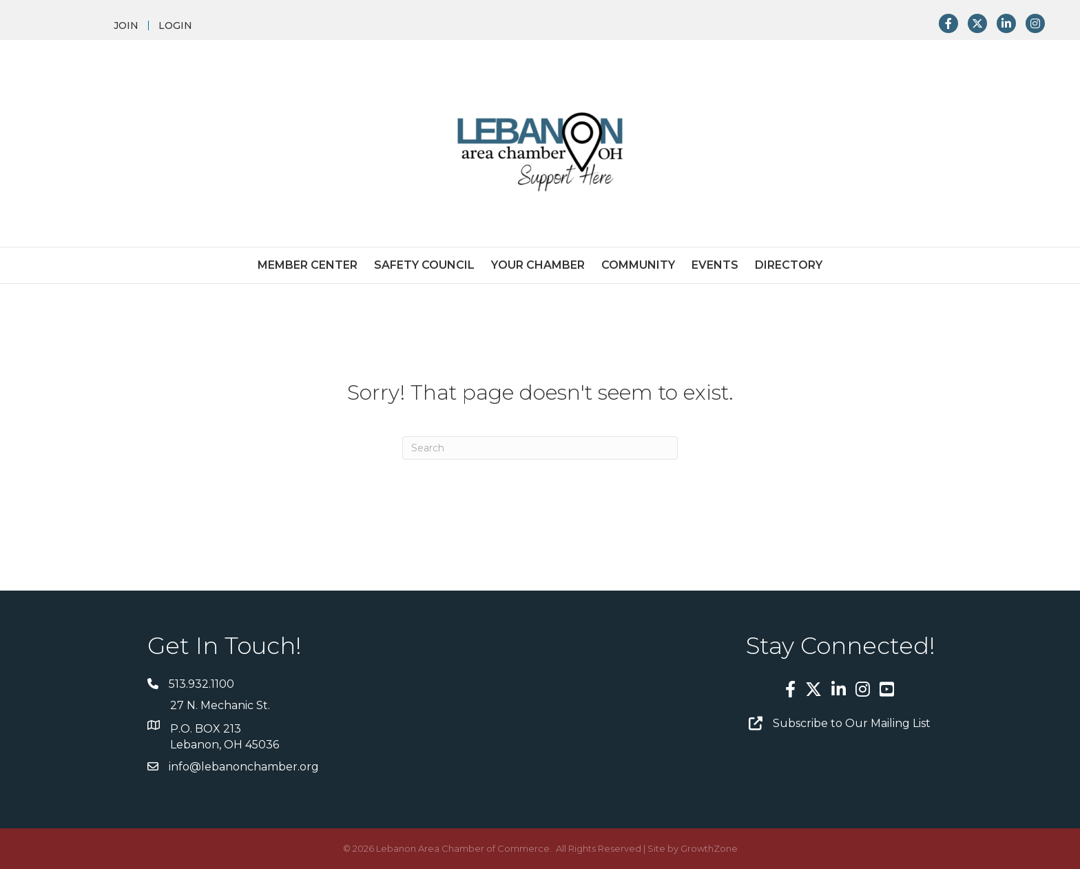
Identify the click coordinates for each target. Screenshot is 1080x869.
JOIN (126, 25)
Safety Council (424, 265)
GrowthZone (709, 848)
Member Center (307, 265)
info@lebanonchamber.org (244, 766)
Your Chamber (538, 265)
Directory (788, 265)
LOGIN (175, 25)
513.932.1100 (201, 684)
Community (638, 265)
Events (715, 265)
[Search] (540, 448)
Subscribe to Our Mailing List (852, 723)
